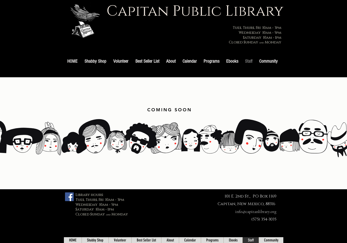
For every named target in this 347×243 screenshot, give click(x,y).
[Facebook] (69, 196)
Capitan (137, 11)
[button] (211, 61)
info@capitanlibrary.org (255, 211)
